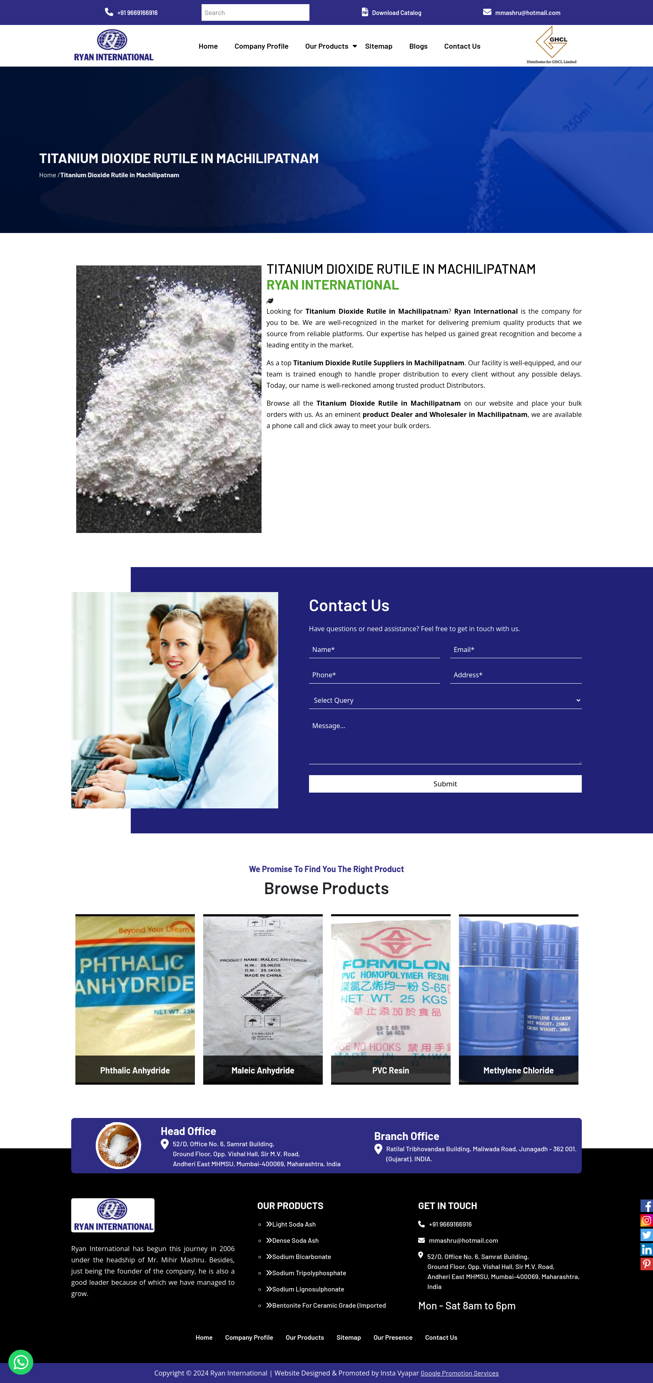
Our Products (327, 45)
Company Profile (261, 45)
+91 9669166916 (131, 12)
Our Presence (393, 1337)
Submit (445, 783)
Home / (49, 174)
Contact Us (462, 45)
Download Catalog (391, 12)
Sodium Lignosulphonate (305, 1289)
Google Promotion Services (460, 1373)
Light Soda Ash (291, 1224)
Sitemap (379, 45)
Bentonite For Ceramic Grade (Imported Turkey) (326, 1310)
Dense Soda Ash (292, 1240)
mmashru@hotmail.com (522, 12)
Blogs (418, 45)
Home (208, 45)
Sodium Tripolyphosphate (306, 1272)
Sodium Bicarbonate (298, 1256)
